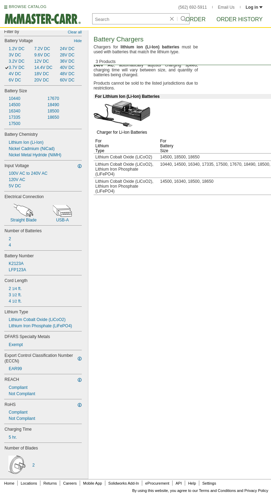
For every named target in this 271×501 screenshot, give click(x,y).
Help (192, 483)
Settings (209, 483)
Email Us (226, 7)
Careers (70, 483)
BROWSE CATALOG (27, 7)
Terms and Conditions (217, 490)
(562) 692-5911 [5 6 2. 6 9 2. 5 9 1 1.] (192, 7)
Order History (239, 19)
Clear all (75, 32)
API (179, 483)
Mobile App (92, 483)
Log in (254, 7)
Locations (29, 483)
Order (195, 19)
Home (9, 483)
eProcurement (157, 483)
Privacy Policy (256, 490)
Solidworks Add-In (123, 483)
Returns (50, 483)
